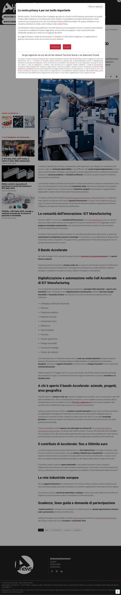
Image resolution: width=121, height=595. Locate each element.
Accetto (67, 47)
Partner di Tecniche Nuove (44, 61)
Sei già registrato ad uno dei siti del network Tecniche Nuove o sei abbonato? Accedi (60, 55)
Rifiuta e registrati (95, 6)
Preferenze (55, 47)
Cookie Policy (62, 24)
